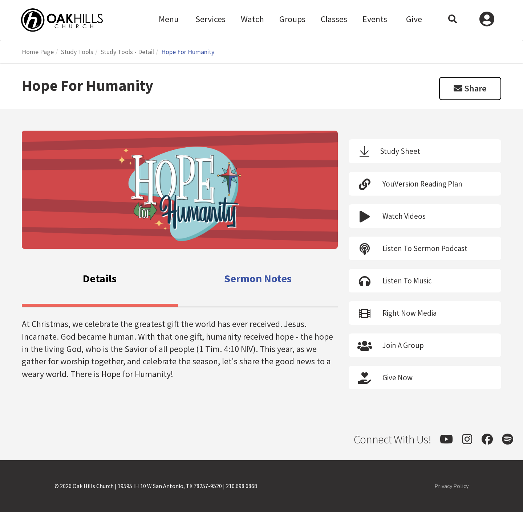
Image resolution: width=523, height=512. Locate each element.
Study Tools (77, 52)
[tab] (100, 280)
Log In (487, 20)
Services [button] (210, 19)
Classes (334, 19)
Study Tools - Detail (127, 52)
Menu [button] (169, 19)
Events (374, 19)
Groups (292, 19)
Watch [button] (252, 19)
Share (470, 88)
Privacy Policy (451, 486)
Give (414, 19)
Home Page (38, 52)
